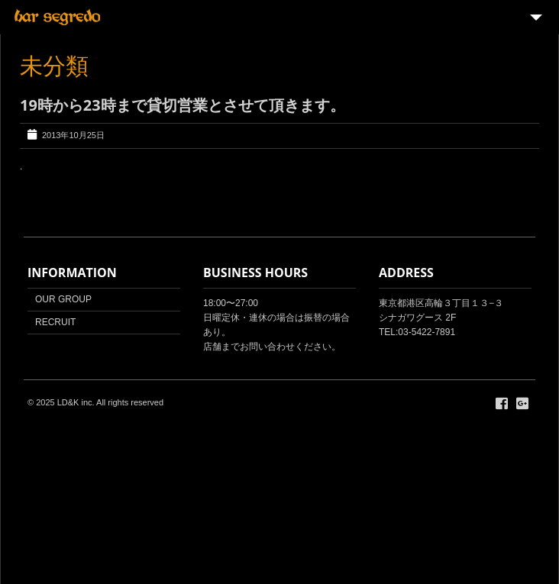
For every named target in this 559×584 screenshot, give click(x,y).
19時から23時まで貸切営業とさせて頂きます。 (182, 105)
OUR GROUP (63, 299)
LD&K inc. (76, 402)
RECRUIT (55, 322)
